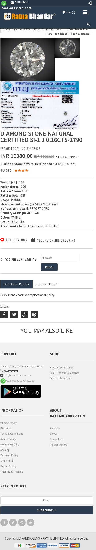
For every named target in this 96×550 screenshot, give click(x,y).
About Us (55, 428)
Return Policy (8, 439)
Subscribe (47, 510)
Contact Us (56, 439)
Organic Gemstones (61, 378)
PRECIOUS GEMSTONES (26, 29)
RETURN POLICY (47, 284)
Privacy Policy (8, 423)
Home (7, 29)
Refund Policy (8, 466)
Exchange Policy (17, 284)
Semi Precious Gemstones (64, 373)
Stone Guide (7, 461)
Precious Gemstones (61, 367)
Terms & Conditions (11, 433)
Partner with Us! (58, 444)
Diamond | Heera (52, 29)
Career (53, 434)
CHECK (49, 267)
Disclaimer (6, 428)
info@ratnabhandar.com (16, 375)
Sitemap (5, 450)
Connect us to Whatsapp (17, 380)
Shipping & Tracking (11, 471)
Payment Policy (9, 455)
